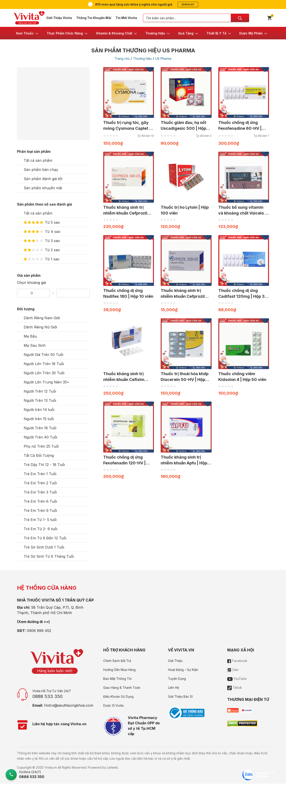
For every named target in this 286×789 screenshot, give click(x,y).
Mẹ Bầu (30, 336)
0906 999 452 (39, 630)
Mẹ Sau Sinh (35, 345)
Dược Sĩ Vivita (113, 705)
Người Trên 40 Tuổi (40, 437)
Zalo (233, 670)
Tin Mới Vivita (126, 18)
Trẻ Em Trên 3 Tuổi (40, 492)
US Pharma (163, 58)
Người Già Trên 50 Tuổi (43, 354)
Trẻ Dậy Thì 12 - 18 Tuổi (44, 464)
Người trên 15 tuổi (39, 419)
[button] (27, 33)
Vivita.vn (50, 767)
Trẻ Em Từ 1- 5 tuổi (40, 519)
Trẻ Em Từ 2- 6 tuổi (40, 529)
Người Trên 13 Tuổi (40, 400)
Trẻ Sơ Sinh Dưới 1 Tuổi (44, 547)
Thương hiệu (142, 58)
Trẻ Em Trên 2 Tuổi (40, 483)
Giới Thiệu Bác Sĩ (180, 696)
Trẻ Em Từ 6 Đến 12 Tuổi (45, 538)
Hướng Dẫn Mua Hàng (119, 670)
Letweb (112, 767)
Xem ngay (187, 4)
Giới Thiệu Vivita (59, 18)
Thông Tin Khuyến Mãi (93, 18)
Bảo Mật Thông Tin (117, 679)
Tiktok (234, 687)
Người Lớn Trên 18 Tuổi (44, 364)
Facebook (237, 661)
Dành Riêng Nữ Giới (40, 327)
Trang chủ (122, 58)
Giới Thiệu (175, 661)
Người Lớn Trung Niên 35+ (46, 382)
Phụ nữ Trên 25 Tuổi (41, 446)
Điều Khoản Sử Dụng (118, 696)
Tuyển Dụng (177, 679)
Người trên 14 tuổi (39, 409)
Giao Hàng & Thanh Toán (121, 687)
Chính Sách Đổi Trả (117, 661)
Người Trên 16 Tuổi (40, 428)
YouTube (237, 679)
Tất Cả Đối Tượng (39, 455)
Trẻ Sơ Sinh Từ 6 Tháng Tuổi (49, 556)
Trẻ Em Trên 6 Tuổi (40, 501)
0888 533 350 (47, 696)
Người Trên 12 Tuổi (40, 391)
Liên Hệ (173, 687)
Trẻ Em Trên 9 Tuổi (40, 510)
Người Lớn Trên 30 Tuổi (44, 373)
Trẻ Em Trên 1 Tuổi (40, 474)
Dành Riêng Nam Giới (42, 318)
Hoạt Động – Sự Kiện (183, 670)
